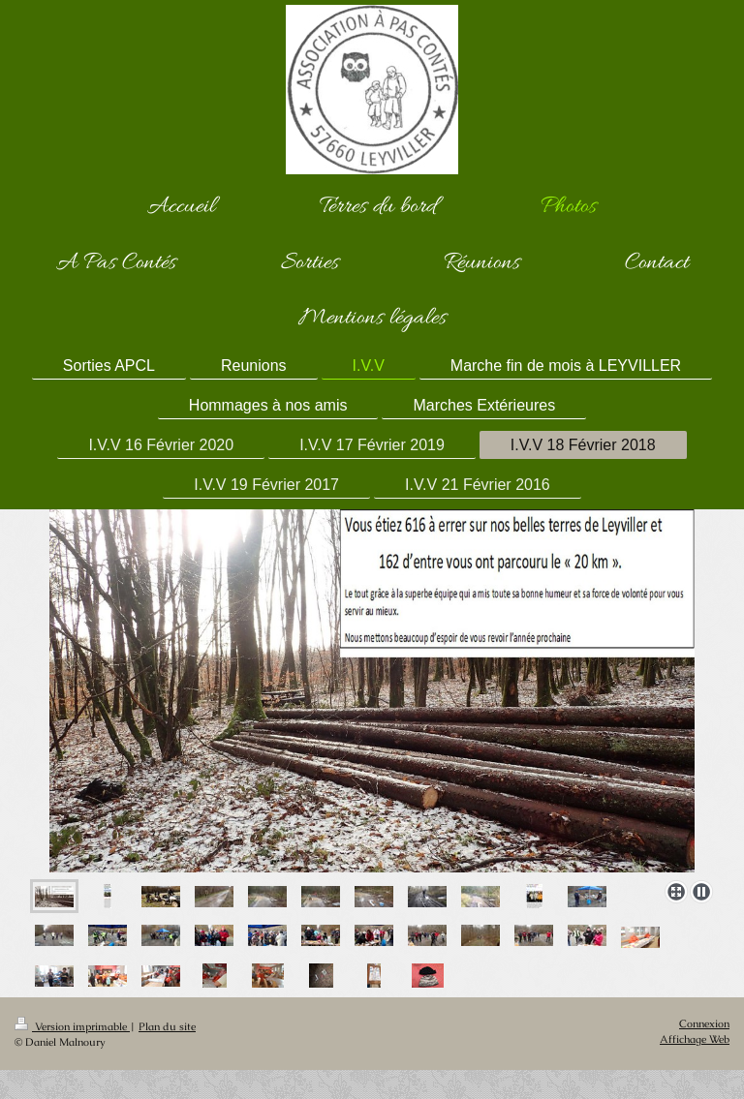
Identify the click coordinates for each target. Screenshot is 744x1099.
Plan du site (167, 1026)
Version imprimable (72, 1026)
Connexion (704, 1023)
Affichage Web (694, 1039)
